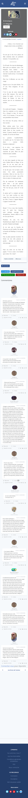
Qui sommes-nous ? (14, 753)
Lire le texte (5, 265)
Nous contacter (14, 767)
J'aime (5, 271)
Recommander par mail (8, 274)
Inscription (14, 779)
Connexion (14, 776)
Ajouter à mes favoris (17, 271)
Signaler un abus (21, 274)
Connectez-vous (7, 666)
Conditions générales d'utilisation (14, 760)
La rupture (19, 39)
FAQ (14, 764)
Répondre (5, 315)
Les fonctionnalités (14, 756)
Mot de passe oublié (14, 782)
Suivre (6, 26)
